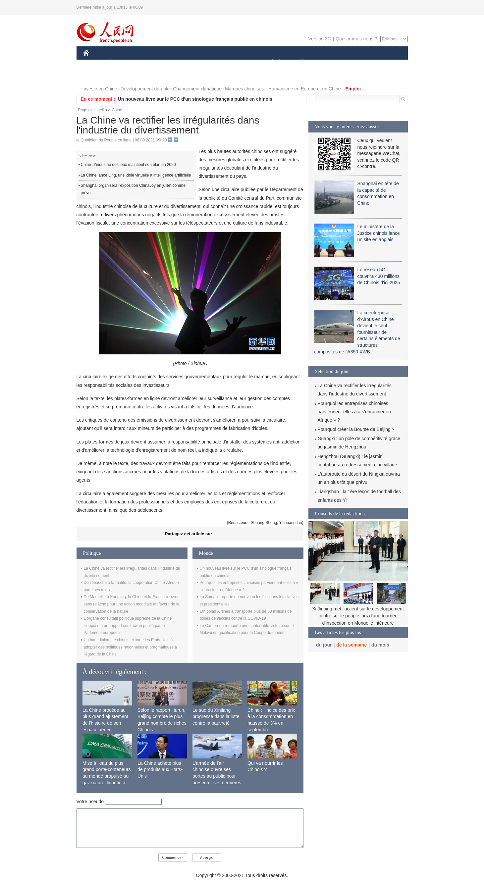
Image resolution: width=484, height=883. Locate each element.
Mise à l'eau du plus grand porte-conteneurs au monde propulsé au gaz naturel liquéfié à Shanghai (106, 776)
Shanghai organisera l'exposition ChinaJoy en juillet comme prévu (133, 189)
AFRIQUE (181, 62)
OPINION (385, 62)
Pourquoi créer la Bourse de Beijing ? (356, 429)
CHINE (94, 62)
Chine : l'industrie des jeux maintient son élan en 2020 (128, 164)
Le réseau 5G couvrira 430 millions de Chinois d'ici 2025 (378, 276)
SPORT (325, 62)
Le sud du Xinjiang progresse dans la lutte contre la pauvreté (216, 716)
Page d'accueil (91, 110)
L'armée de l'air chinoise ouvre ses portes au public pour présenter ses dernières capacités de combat (216, 776)
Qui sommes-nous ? (356, 38)
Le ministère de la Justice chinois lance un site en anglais (378, 233)
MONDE (153, 62)
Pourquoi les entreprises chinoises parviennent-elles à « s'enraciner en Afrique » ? (354, 412)
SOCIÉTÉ (270, 62)
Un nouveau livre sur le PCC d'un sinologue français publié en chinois (195, 99)
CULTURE (240, 62)
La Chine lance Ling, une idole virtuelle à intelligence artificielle (136, 175)
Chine (117, 110)
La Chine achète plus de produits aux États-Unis (160, 769)
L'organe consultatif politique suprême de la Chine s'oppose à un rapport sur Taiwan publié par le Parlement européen (128, 625)
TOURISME (353, 62)
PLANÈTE (299, 62)
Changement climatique (197, 88)
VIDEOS (123, 75)
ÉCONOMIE (123, 62)
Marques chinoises (244, 88)
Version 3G (319, 38)
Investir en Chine (99, 88)
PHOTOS (96, 75)
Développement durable (145, 88)
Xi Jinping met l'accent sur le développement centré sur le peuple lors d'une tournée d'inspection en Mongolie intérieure (358, 616)
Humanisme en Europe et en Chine (304, 88)
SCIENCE (210, 62)
